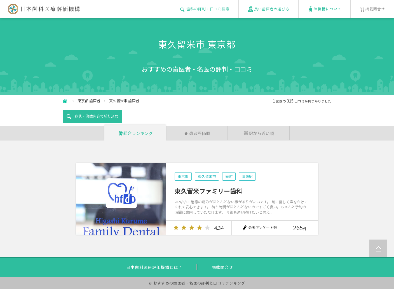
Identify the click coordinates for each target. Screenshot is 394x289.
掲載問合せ (222, 267)
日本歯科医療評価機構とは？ (154, 267)
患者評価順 (197, 133)
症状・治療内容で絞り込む (92, 116)
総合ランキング (135, 133)
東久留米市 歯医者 (124, 100)
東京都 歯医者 (89, 100)
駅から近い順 (258, 133)
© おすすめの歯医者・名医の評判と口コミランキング (197, 283)
